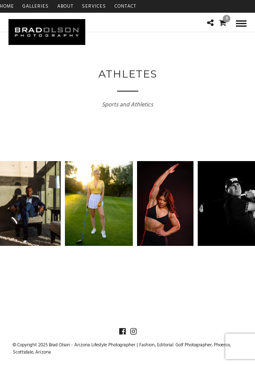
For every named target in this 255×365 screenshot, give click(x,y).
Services (94, 6)
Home (7, 6)
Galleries (35, 6)
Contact (125, 6)
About (65, 6)
